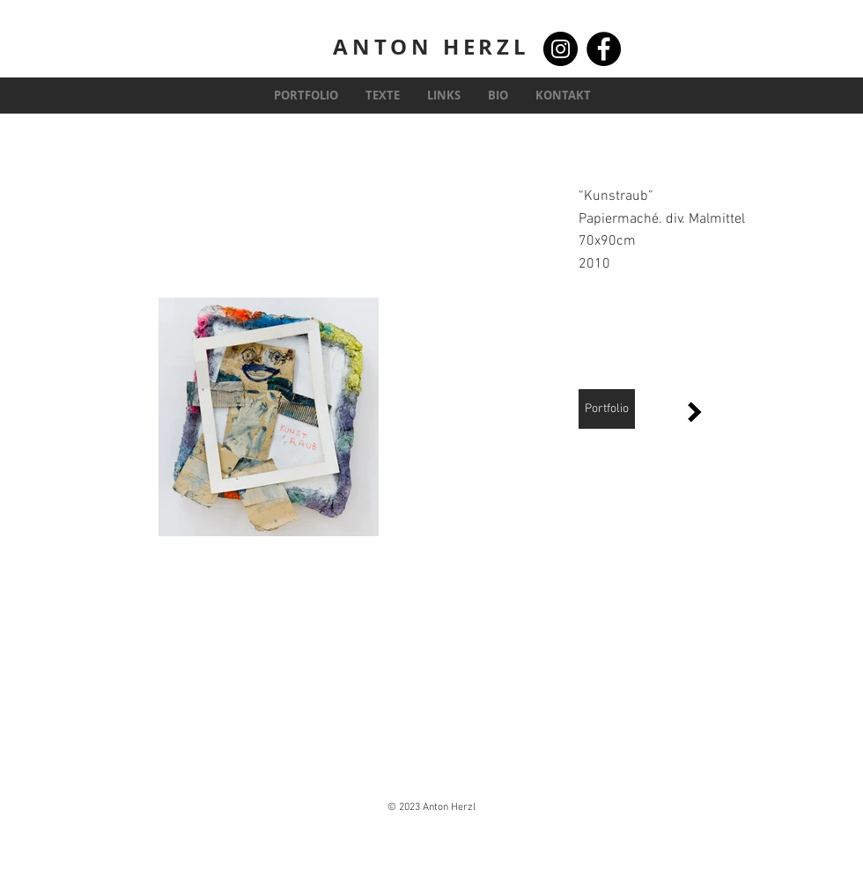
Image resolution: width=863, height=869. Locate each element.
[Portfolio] (607, 409)
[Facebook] (603, 49)
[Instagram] (560, 49)
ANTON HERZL (431, 47)
